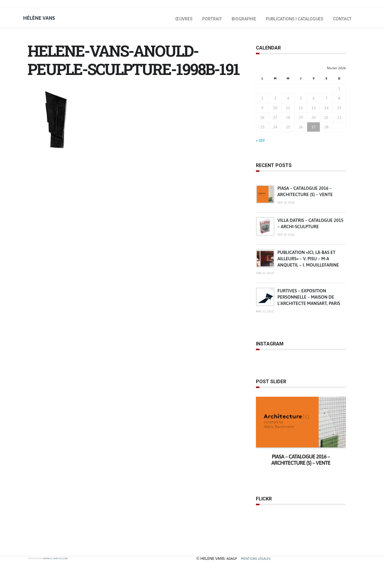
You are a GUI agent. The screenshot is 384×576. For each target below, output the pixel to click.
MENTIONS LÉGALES (256, 558)
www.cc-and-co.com (55, 558)
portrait (212, 18)
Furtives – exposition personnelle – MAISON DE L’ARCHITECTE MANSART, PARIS (309, 297)
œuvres (184, 18)
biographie (244, 18)
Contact (342, 18)
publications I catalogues (294, 18)
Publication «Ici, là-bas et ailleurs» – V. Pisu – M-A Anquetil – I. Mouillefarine (308, 258)
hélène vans (39, 18)
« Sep (260, 140)
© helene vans (210, 558)
